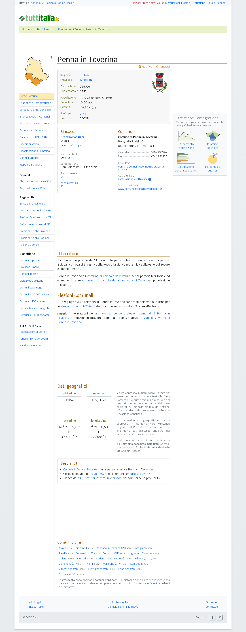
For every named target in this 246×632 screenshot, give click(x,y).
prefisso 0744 (140, 474)
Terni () (86, 80)
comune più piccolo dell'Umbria (108, 276)
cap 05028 (99, 474)
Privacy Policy (36, 606)
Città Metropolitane (31, 280)
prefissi (90, 478)
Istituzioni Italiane (123, 602)
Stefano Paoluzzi (72, 137)
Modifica (145, 66)
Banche (221, 3)
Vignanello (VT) (71, 563)
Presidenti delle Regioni (34, 238)
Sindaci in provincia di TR (34, 203)
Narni (93, 563)
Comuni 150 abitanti (33, 301)
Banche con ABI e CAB (33, 137)
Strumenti (212, 602)
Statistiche (198, 3)
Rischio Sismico (29, 144)
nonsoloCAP (38, 3)
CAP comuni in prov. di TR (35, 224)
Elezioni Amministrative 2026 (149, 3)
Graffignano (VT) (101, 569)
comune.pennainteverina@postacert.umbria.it (141, 168)
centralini (103, 478)
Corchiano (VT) (71, 574)
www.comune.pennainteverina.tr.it (138, 188)
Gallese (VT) (145, 558)
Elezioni (185, 3)
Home (26, 29)
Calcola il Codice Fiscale (80, 469)
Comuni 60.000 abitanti (35, 294)
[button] (212, 617)
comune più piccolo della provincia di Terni (113, 280)
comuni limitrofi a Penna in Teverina (138, 583)
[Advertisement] (113, 511)
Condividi (163, 66)
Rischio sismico (69, 173)
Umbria (49, 29)
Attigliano (144, 548)
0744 (83, 114)
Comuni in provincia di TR (35, 260)
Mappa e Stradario (31, 164)
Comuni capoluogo (31, 287)
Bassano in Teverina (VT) (114, 548)
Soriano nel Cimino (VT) (113, 558)
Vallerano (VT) (115, 563)
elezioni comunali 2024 (76, 306)
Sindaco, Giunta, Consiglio (35, 109)
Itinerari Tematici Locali (34, 338)
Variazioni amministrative (123, 606)
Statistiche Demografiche (35, 103)
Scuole (211, 3)
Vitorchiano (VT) (72, 569)
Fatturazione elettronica (34, 123)
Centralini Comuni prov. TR (35, 210)
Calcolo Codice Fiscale (60, 3)
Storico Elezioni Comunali (35, 116)
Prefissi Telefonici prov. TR (35, 217)
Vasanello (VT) (88, 553)
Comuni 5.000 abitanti (34, 315)
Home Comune (29, 96)
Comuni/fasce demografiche (36, 308)
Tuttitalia (24, 3)
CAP (80, 478)
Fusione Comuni (29, 244)
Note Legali (34, 602)
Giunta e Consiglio (71, 145)
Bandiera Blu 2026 (31, 345)
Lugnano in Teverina (143, 553)
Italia (36, 29)
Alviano (66, 558)
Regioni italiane (29, 273)
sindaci (117, 478)
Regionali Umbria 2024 (32, 188)
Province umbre (29, 267)
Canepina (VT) (130, 569)
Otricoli (85, 558)
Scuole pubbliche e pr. (33, 130)
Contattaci (211, 606)
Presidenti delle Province (35, 231)
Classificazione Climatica (35, 151)
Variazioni (174, 3)
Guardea (139, 563)
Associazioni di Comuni (34, 331)
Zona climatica (69, 182)
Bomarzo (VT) (114, 553)
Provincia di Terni (70, 29)
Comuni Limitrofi (29, 157)
